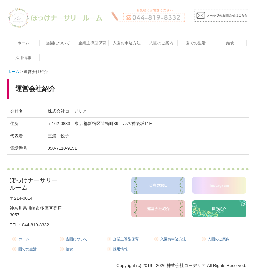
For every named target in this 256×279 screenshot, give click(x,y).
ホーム (23, 43)
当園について (58, 43)
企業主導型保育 (92, 43)
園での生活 (196, 43)
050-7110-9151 (62, 148)
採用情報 (23, 57)
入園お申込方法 (127, 43)
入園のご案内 (161, 43)
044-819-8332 (35, 224)
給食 (230, 43)
